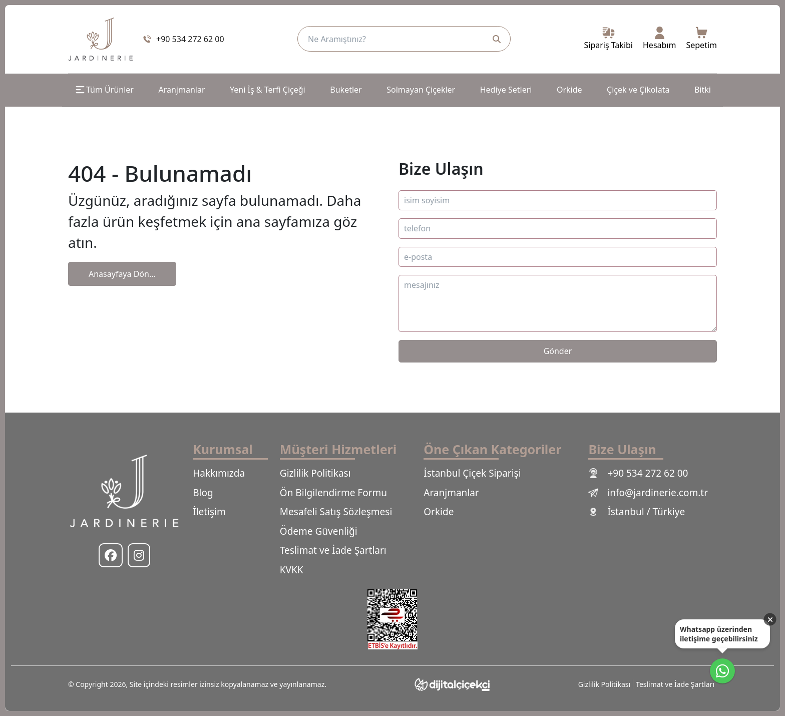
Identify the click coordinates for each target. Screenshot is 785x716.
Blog (203, 492)
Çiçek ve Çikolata (638, 89)
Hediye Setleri (506, 89)
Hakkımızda (219, 473)
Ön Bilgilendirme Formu (333, 492)
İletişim (209, 511)
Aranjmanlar (181, 89)
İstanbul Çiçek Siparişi (472, 473)
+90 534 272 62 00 (638, 473)
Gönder (558, 350)
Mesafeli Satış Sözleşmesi (336, 511)
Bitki (702, 89)
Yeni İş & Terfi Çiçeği (267, 89)
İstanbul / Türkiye (636, 511)
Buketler (345, 89)
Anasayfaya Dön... (122, 273)
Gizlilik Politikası (315, 473)
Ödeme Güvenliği (318, 531)
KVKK (291, 569)
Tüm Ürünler (104, 90)
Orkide (569, 89)
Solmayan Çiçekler (420, 89)
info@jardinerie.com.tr (648, 492)
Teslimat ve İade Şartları (333, 550)
